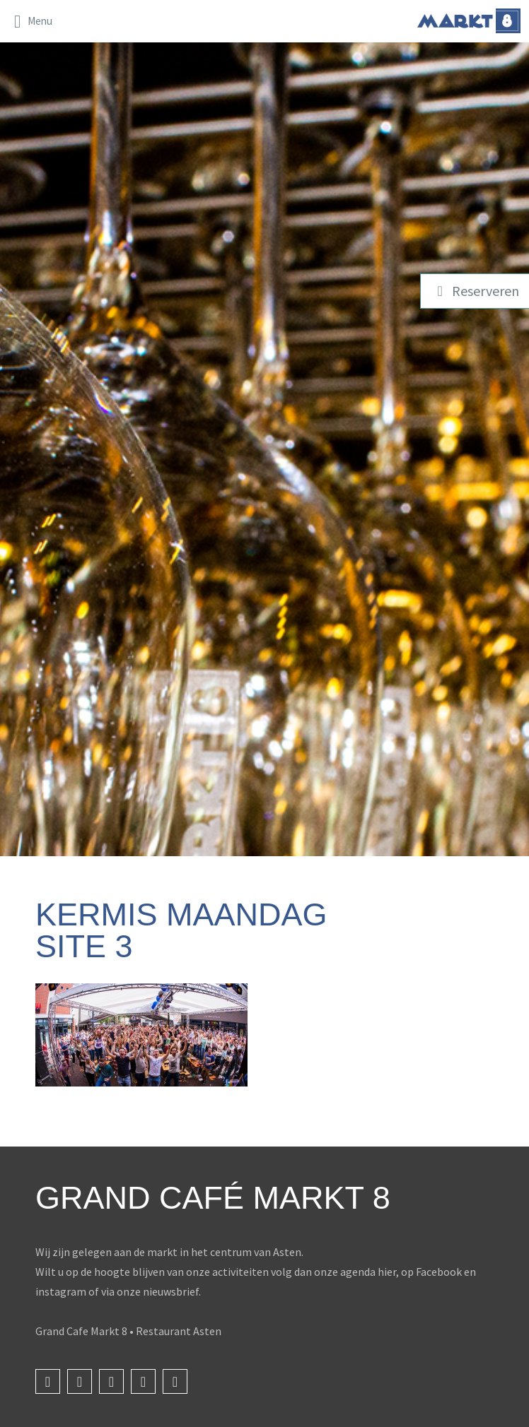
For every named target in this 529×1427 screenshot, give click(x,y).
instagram (60, 1291)
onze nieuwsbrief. (159, 1291)
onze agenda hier (355, 1272)
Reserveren (475, 291)
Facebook (439, 1272)
